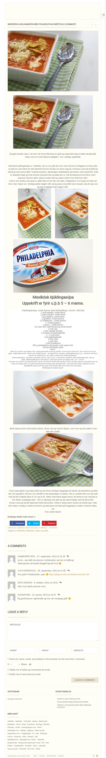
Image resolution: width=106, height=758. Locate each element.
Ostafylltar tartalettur (68, 699)
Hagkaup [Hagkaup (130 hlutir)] (30, 730)
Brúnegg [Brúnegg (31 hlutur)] (39, 724)
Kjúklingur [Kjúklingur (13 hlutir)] (43, 733)
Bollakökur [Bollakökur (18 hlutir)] (11, 724)
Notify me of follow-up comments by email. (30, 669)
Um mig (42, 756)
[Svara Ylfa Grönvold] (68, 570)
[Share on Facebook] (17, 523)
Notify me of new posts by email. (25, 674)
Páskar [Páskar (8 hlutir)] (10, 746)
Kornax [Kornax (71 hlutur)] (10, 737)
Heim (35, 756)
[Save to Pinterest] (49, 523)
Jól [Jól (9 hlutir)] (33, 733)
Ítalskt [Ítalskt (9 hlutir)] (38, 749)
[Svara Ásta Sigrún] (60, 582)
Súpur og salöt (41, 531)
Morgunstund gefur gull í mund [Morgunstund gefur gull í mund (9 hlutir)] (29, 743)
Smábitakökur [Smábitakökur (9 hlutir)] (19, 746)
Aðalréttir (21, 531)
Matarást (30, 531)
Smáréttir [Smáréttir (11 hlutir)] (28, 746)
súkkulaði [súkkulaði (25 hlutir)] (42, 746)
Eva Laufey (34, 528)
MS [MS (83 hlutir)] (43, 743)
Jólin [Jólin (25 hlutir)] (37, 733)
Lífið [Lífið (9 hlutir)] (36, 737)
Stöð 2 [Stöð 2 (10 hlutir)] (35, 746)
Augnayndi (24, 595)
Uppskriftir (51, 756)
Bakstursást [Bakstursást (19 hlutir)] (43, 721)
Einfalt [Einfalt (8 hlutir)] (17, 727)
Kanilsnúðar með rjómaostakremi (72, 702)
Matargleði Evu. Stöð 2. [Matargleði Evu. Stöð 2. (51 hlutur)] (28, 739)
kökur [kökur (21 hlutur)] (24, 737)
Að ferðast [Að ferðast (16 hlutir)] (27, 721)
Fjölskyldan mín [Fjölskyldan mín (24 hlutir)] (13, 730)
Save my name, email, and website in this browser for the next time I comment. (47, 659)
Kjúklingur (44, 528)
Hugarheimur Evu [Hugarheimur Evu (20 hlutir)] (14, 733)
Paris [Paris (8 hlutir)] (47, 743)
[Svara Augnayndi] (58, 595)
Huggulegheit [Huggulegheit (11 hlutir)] (26, 733)
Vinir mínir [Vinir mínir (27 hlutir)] (31, 749)
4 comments (53, 528)
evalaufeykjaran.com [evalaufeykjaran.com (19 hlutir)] (28, 727)
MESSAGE (53, 631)
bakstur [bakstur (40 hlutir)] (35, 721)
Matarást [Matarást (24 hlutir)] (41, 739)
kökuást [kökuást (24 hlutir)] (30, 737)
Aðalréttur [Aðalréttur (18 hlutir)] (18, 721)
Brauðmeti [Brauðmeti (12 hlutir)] (31, 724)
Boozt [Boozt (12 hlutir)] (18, 724)
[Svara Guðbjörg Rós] (68, 556)
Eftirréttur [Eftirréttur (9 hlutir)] (11, 727)
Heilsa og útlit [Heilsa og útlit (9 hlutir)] (39, 730)
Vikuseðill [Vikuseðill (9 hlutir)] (22, 749)
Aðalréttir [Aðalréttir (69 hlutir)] (11, 721)
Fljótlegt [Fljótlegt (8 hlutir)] (23, 730)
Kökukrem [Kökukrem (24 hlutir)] (17, 737)
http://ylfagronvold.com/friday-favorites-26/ (69, 574)
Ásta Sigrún (25, 582)
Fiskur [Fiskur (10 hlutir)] (39, 727)
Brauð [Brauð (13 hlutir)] (24, 724)
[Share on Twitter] (33, 523)
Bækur (61, 756)
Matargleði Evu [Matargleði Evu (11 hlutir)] (13, 739)
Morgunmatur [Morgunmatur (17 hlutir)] (12, 743)
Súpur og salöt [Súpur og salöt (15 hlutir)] (13, 749)
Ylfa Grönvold (27, 570)
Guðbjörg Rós (26, 556)
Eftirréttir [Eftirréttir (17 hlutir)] (46, 724)
